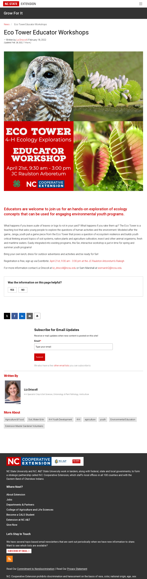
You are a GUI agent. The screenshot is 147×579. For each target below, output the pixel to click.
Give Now (11, 524)
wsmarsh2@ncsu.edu (110, 267)
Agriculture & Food (14, 419)
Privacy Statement (77, 568)
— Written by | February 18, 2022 (25, 40)
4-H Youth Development (60, 419)
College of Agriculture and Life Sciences (29, 509)
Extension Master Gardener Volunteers (24, 426)
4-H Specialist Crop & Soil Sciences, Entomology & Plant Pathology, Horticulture (56, 394)
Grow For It (13, 13)
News (7, 24)
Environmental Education (122, 419)
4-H (78, 419)
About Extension (15, 494)
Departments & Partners (20, 504)
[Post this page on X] (7, 316)
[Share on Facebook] (14, 316)
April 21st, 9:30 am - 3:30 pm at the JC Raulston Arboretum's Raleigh (87, 261)
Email (37, 340)
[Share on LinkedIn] (22, 316)
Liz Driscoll (21, 40)
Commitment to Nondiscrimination (35, 568)
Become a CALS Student (20, 514)
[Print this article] (37, 316)
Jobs (9, 499)
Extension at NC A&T (18, 519)
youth (103, 419)
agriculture (90, 419)
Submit (39, 357)
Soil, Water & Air (36, 419)
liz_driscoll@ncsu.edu (64, 267)
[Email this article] (30, 316)
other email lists (61, 365)
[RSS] (9, 559)
